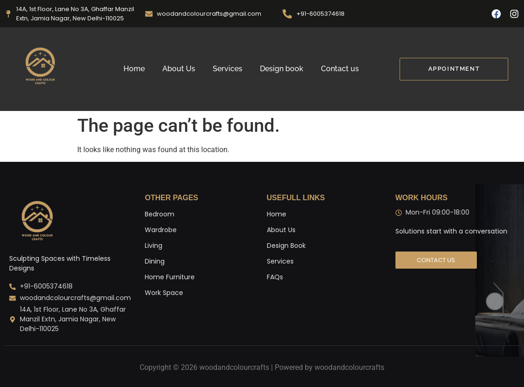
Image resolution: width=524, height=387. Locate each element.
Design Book (286, 245)
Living (153, 245)
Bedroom (159, 214)
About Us (178, 68)
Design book (281, 68)
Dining (155, 261)
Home (134, 68)
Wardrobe (161, 229)
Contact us (340, 68)
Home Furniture (170, 277)
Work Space (164, 292)
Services (227, 68)
